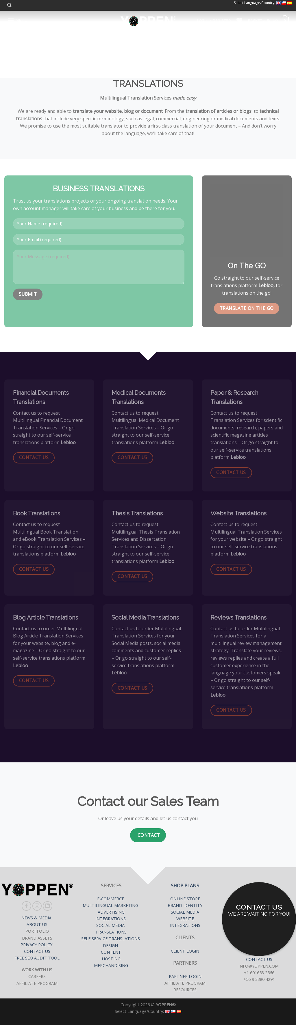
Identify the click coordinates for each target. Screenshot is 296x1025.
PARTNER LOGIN (185, 976)
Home (107, 44)
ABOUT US (37, 924)
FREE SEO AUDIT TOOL (37, 958)
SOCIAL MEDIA (111, 925)
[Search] (9, 5)
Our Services (137, 44)
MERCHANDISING (111, 965)
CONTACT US (37, 951)
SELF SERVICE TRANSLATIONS (111, 938)
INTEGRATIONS (110, 918)
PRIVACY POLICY (37, 944)
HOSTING (111, 959)
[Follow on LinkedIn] (47, 906)
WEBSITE (185, 918)
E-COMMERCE (111, 898)
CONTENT (111, 952)
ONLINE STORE (185, 898)
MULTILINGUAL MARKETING (111, 905)
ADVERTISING (111, 912)
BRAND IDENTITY (185, 905)
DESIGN (110, 945)
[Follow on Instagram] (37, 906)
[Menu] (17, 20)
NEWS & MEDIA (37, 918)
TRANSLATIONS (111, 932)
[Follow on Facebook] (26, 906)
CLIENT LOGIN (185, 951)
